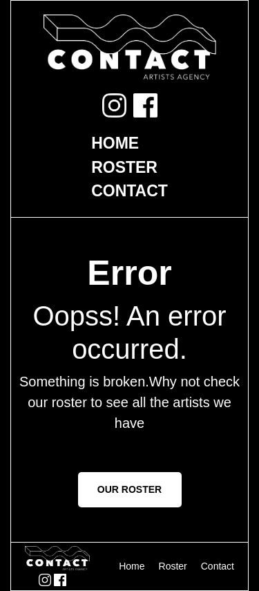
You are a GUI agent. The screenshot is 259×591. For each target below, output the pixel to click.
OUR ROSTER (129, 489)
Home (115, 143)
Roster (124, 167)
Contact (129, 191)
